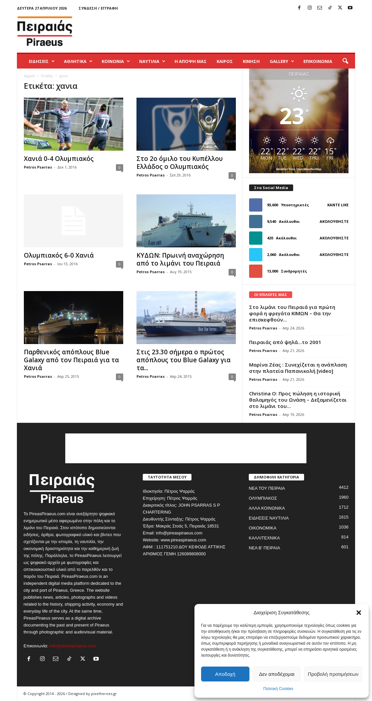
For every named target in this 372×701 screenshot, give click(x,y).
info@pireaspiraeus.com (72, 645)
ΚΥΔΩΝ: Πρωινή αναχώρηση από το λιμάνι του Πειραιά (180, 259)
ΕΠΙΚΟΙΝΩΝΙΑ (317, 61)
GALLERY (282, 61)
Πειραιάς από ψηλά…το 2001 (285, 342)
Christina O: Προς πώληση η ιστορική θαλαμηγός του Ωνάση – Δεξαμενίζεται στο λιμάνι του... (298, 399)
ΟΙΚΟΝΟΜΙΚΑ (262, 528)
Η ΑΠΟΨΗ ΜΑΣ (191, 61)
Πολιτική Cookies (278, 688)
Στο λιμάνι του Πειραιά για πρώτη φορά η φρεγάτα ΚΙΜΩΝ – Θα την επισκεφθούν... (292, 313)
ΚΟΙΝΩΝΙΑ (116, 61)
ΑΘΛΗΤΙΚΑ (78, 61)
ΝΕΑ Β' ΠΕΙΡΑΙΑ (264, 547)
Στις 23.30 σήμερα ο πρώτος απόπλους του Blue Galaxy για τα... (183, 360)
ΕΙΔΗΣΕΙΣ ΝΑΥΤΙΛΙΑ (269, 518)
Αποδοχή (225, 674)
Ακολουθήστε (334, 221)
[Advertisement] (234, 31)
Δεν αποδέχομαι (276, 674)
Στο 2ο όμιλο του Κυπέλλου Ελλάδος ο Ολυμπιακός (179, 162)
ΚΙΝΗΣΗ (251, 61)
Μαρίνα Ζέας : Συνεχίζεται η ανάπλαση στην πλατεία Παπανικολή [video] (298, 367)
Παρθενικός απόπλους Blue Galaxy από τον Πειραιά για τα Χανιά (71, 360)
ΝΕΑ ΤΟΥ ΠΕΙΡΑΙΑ (267, 488)
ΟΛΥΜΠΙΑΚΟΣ (263, 498)
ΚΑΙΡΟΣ (225, 61)
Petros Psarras (38, 167)
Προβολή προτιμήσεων (333, 674)
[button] (358, 612)
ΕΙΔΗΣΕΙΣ (42, 61)
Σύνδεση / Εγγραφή (98, 8)
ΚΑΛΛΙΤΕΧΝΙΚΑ (264, 537)
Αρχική (29, 76)
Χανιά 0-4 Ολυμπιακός (59, 158)
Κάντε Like (337, 204)
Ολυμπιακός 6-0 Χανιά (59, 255)
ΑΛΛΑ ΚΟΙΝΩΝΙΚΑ (267, 508)
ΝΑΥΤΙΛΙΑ (152, 61)
